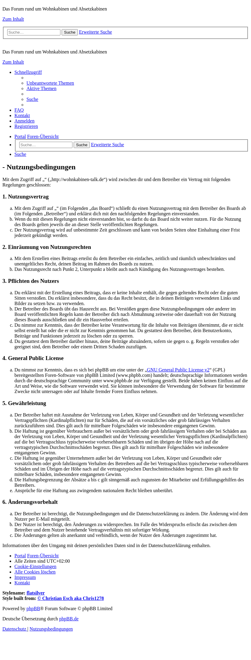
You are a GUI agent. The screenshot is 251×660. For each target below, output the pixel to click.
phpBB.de (68, 618)
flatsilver (35, 592)
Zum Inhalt (13, 19)
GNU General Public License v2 (178, 369)
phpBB (33, 608)
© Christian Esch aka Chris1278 (71, 598)
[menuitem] (50, 83)
